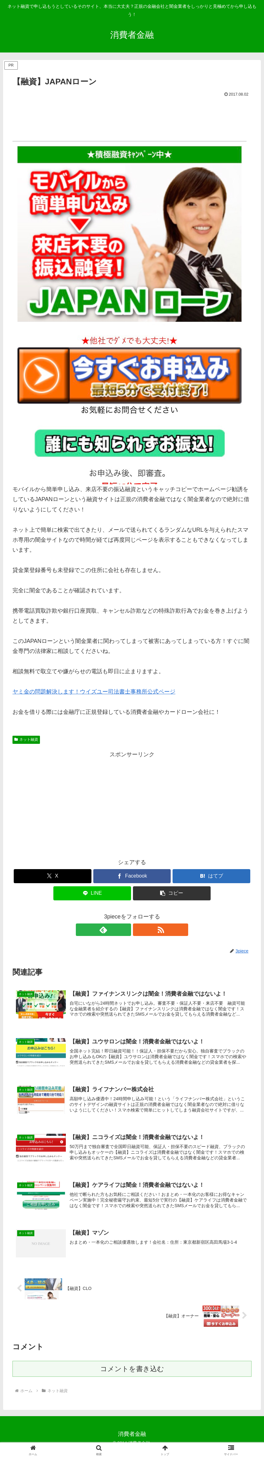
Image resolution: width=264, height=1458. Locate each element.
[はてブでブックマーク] (211, 876)
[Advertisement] (132, 116)
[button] (172, 893)
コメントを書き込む (132, 1375)
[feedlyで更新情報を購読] (125, 929)
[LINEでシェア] (92, 893)
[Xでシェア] (52, 876)
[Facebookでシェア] (132, 876)
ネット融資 (26, 739)
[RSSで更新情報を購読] (139, 929)
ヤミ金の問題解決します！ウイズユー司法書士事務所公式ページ (93, 692)
